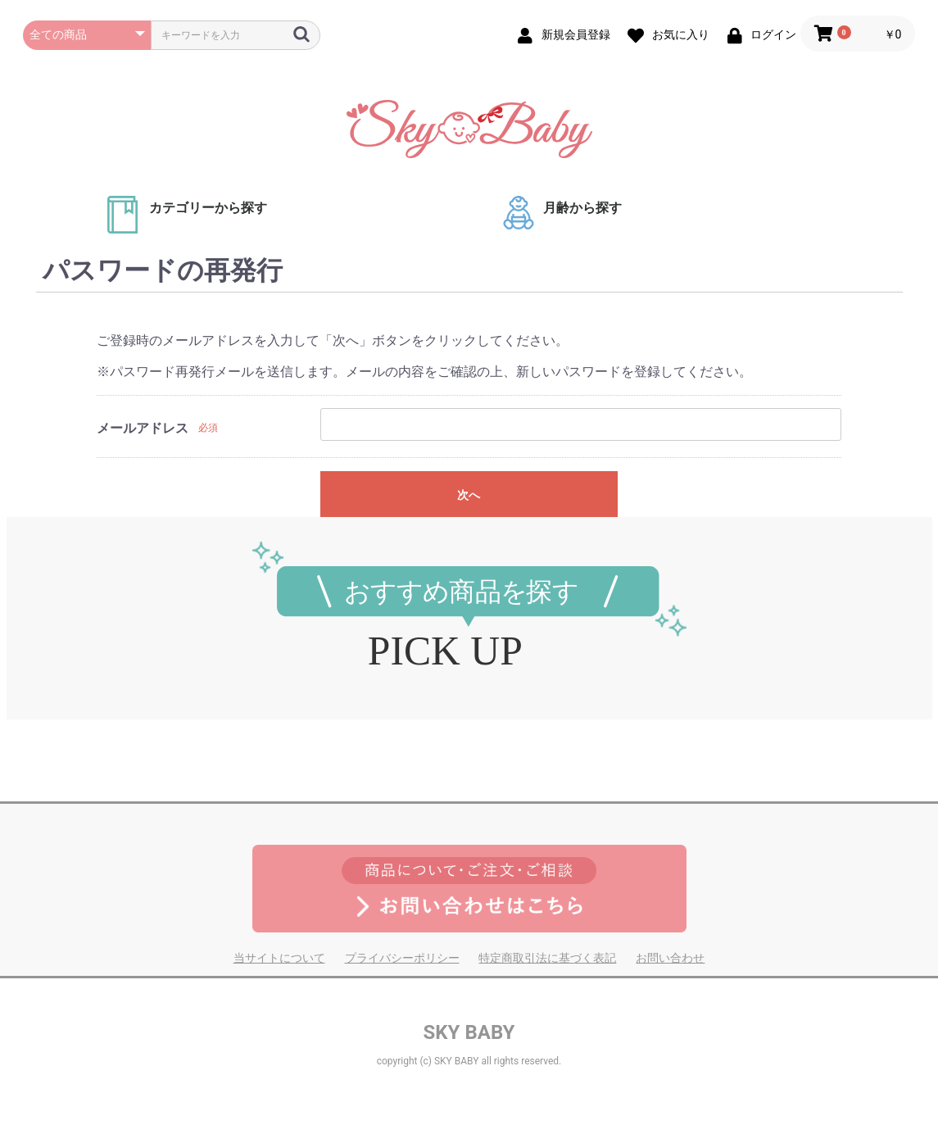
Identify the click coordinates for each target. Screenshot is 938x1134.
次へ (468, 494)
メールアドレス (142, 428)
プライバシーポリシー (402, 957)
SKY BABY (469, 1032)
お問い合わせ (670, 957)
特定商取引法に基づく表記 (547, 957)
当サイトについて (279, 957)
